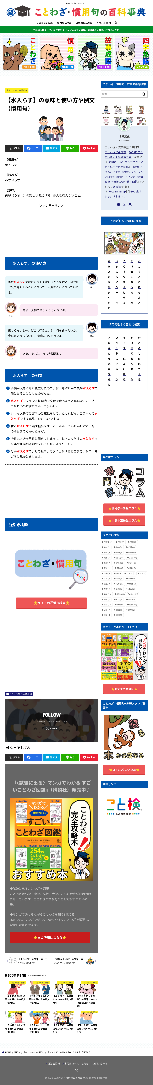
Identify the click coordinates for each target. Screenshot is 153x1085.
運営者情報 (54, 1063)
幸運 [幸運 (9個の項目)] (132, 568)
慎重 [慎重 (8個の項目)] (107, 583)
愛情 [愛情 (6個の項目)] (131, 578)
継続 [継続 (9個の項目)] (120, 604)
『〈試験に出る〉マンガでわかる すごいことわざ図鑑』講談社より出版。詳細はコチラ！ (76, 29)
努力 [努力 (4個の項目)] (107, 552)
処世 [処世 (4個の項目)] (131, 547)
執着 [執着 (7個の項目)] (107, 557)
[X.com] (116, 22)
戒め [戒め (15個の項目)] (120, 583)
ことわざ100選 (44, 22)
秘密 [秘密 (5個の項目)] (131, 599)
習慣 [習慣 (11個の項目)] (133, 604)
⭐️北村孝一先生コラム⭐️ (124, 508)
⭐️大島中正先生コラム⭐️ (124, 520)
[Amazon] (130, 204)
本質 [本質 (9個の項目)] (107, 589)
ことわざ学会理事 (115, 152)
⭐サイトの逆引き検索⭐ (51, 602)
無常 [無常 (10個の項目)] (107, 594)
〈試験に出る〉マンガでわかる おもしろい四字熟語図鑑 (124, 172)
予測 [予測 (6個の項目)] (133, 542)
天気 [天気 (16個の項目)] (133, 557)
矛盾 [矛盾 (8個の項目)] (107, 599)
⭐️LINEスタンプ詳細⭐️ (124, 770)
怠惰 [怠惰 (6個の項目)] (107, 578)
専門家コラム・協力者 (76, 1063)
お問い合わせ (100, 1063)
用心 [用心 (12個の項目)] (121, 594)
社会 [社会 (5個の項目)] (119, 599)
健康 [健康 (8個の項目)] (119, 547)
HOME (8, 1052)
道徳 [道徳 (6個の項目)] (119, 615)
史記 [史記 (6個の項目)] (119, 552)
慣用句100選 (64, 22)
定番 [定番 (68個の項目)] (120, 563)
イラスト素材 (104, 22)
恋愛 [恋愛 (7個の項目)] (119, 578)
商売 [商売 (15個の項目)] (132, 552)
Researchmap (117, 191)
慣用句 (17, 1052)
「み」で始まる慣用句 (16, 90)
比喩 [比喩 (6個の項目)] (119, 589)
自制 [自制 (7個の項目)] (107, 610)
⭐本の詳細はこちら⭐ (50, 937)
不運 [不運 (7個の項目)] (121, 542)
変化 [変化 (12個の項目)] (120, 557)
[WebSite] (118, 204)
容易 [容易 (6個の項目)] (120, 568)
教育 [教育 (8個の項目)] (132, 583)
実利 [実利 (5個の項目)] (132, 563)
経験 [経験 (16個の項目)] (107, 604)
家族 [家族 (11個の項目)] (107, 568)
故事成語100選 (84, 22)
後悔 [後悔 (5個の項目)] (107, 573)
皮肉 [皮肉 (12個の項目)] (134, 594)
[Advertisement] (51, 228)
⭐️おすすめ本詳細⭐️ (124, 689)
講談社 (117, 186)
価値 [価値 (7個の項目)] (107, 547)
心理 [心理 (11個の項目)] (130, 573)
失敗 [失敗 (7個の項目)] (107, 563)
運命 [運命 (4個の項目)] (107, 615)
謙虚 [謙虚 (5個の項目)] (131, 610)
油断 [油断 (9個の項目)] (131, 589)
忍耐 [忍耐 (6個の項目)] (143, 573)
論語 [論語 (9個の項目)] (119, 610)
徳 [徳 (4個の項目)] (118, 573)
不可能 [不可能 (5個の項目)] (108, 542)
